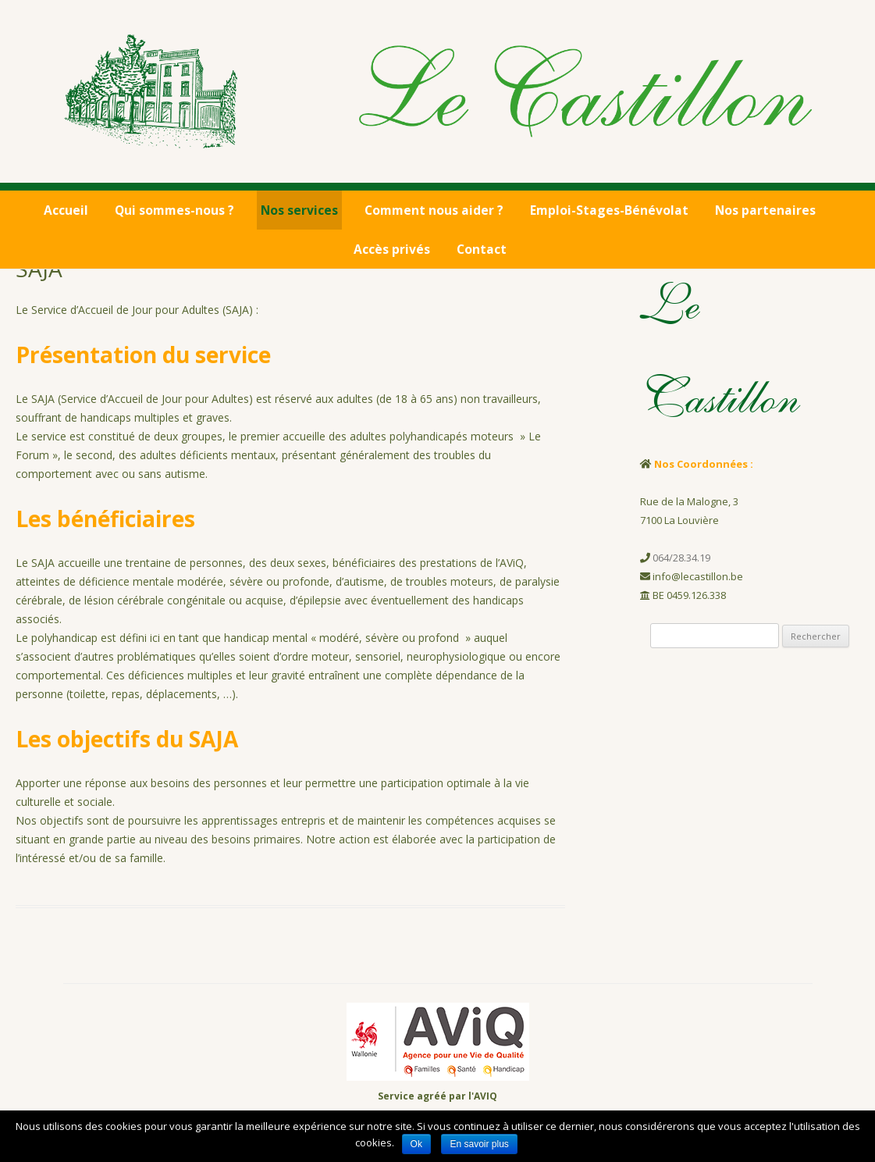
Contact (482, 249)
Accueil (66, 210)
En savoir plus (479, 1144)
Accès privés (392, 249)
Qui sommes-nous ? (174, 210)
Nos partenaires (765, 210)
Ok (416, 1144)
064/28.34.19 (681, 558)
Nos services (299, 210)
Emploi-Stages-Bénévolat (609, 210)
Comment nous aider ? (434, 210)
